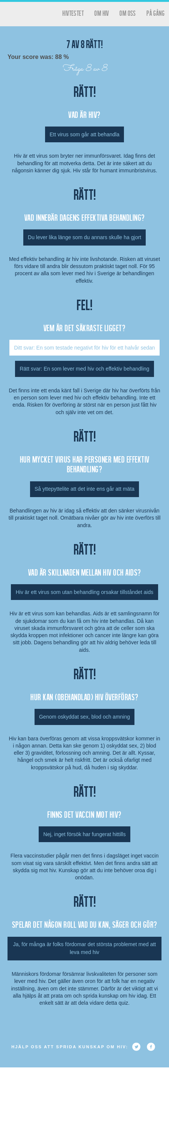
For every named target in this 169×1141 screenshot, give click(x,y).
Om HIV (101, 13)
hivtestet (73, 13)
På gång (155, 13)
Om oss (127, 13)
